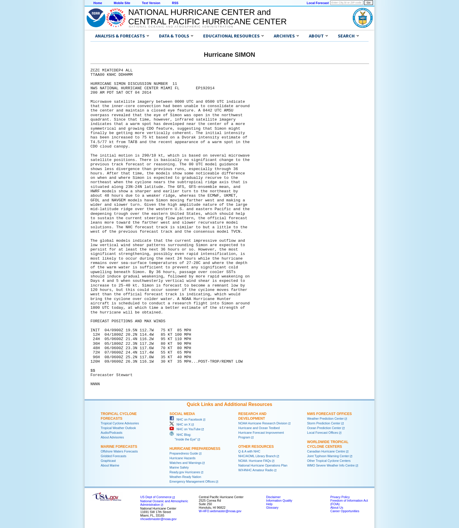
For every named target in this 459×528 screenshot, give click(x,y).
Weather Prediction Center (325, 418)
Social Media (182, 414)
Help (269, 504)
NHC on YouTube (185, 429)
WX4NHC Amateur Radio (255, 470)
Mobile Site (122, 3)
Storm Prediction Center (323, 423)
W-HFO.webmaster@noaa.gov (220, 511)
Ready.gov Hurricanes (184, 472)
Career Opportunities (344, 511)
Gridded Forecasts (113, 456)
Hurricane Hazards (182, 458)
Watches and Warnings (185, 462)
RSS (175, 3)
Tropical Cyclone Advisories (120, 423)
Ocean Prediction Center (324, 428)
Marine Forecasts (119, 447)
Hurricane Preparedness (194, 449)
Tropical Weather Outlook (118, 428)
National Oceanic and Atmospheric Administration (181, 26)
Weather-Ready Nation (185, 477)
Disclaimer (273, 497)
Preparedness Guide (183, 453)
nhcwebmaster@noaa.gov (158, 519)
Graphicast (108, 460)
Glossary (272, 507)
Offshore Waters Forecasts (119, 451)
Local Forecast (318, 3)
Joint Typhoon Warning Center (328, 456)
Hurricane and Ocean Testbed (259, 428)
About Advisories (112, 437)
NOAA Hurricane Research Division (262, 423)
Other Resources (256, 447)
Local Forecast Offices (322, 432)
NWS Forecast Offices (329, 414)
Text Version (151, 3)
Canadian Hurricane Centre (326, 451)
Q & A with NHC (249, 451)
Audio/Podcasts (111, 432)
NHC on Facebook (185, 419)
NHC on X (180, 424)
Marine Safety (179, 467)
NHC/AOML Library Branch (257, 456)
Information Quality (279, 500)
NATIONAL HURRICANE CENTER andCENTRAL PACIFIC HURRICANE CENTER (207, 17)
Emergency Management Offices (192, 481)
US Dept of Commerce (156, 497)
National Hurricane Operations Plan (262, 465)
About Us (336, 507)
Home (97, 3)
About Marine (110, 465)
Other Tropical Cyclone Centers (329, 460)
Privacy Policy (340, 497)
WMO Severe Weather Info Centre (331, 465)
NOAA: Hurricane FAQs (254, 460)
